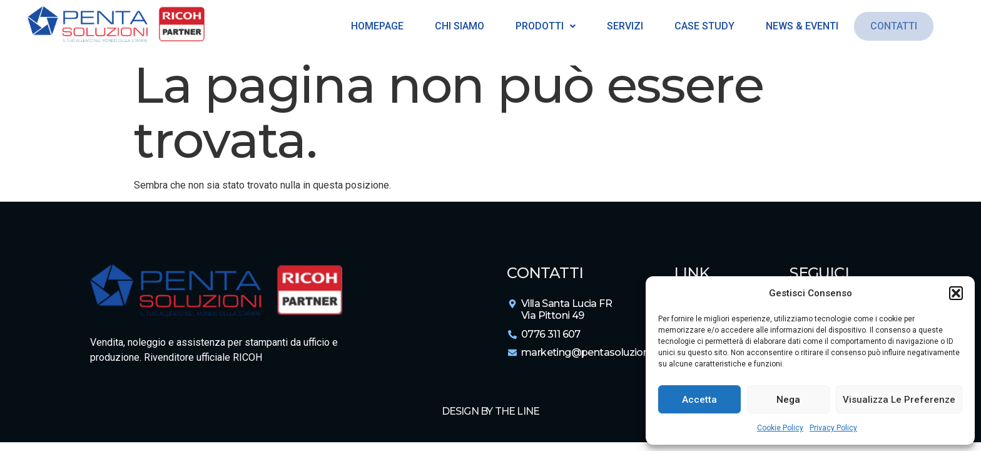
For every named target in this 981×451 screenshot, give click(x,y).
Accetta (699, 399)
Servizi (622, 26)
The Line (517, 411)
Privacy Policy (833, 427)
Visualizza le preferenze (899, 399)
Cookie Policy (780, 427)
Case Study (702, 26)
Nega (788, 399)
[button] (956, 293)
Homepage (374, 26)
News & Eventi (799, 26)
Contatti (893, 26)
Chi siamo (457, 26)
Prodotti (543, 26)
